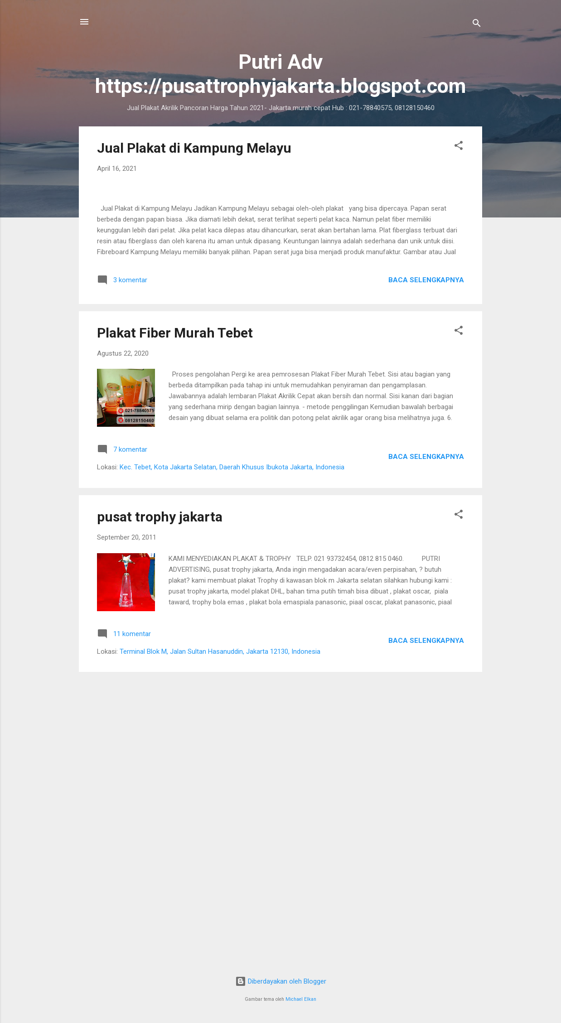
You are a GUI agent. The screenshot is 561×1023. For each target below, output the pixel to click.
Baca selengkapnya (426, 550)
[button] (458, 147)
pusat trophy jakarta (159, 787)
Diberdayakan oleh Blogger (280, 981)
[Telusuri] (476, 25)
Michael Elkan (300, 999)
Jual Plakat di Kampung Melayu (194, 148)
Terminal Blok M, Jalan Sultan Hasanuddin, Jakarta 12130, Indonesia (220, 921)
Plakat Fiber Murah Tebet (175, 603)
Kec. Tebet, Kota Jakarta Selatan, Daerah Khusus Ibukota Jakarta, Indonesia (232, 737)
